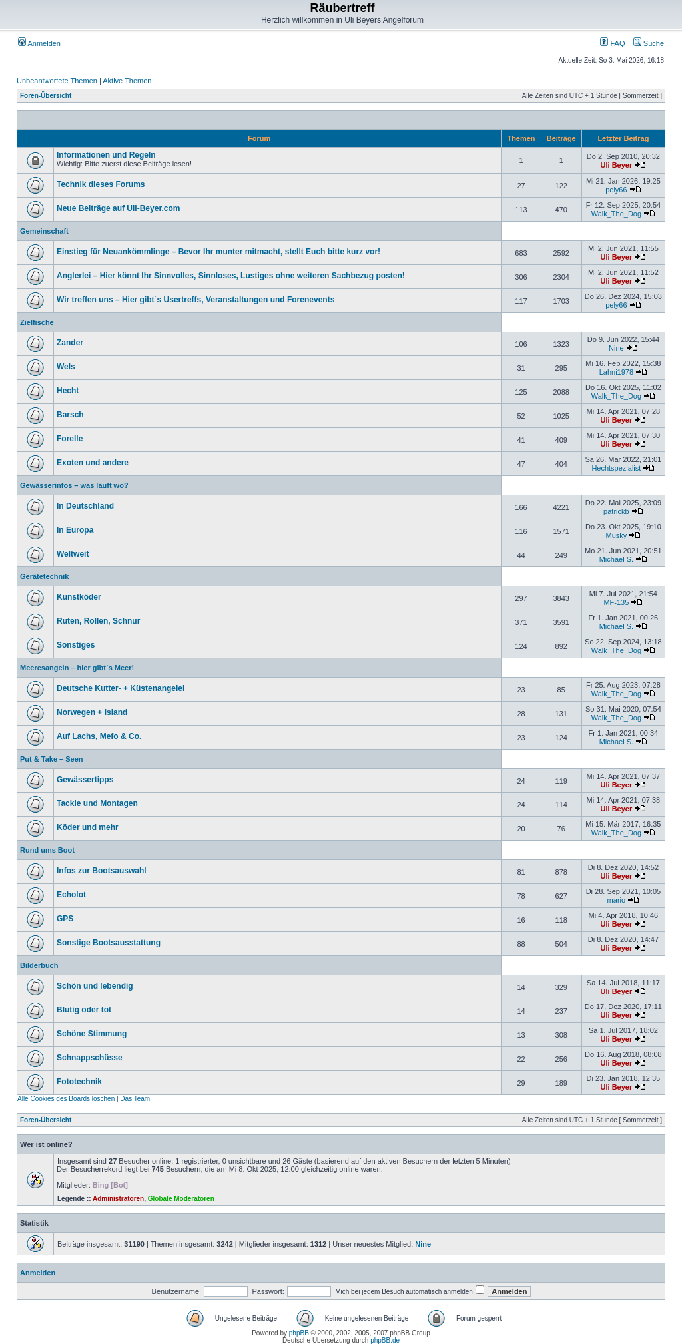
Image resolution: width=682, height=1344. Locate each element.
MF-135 (616, 602)
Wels (66, 366)
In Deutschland (85, 506)
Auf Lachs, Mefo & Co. (99, 736)
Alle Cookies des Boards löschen (66, 1098)
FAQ (612, 43)
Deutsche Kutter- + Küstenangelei (120, 688)
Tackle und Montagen (97, 803)
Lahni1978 (616, 372)
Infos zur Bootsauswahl (102, 870)
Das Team (135, 1098)
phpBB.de (385, 1340)
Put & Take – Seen (51, 759)
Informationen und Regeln (106, 155)
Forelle (70, 438)
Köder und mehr (88, 827)
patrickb (616, 511)
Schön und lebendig (95, 986)
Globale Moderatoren (181, 1198)
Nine (616, 348)
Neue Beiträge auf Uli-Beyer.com (118, 208)
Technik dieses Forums (101, 184)
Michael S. (616, 559)
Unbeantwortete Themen (57, 81)
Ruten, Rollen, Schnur (98, 621)
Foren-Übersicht (45, 95)
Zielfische (37, 322)
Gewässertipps (85, 779)
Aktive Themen (127, 81)
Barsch (70, 414)
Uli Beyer (617, 165)
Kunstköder (79, 597)
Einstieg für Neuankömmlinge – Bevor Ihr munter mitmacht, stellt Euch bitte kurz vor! (218, 251)
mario (616, 900)
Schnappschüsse (90, 1057)
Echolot (71, 894)
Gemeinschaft (44, 231)
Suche (648, 43)
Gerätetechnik (44, 576)
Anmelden (39, 43)
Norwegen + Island (92, 712)
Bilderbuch (39, 965)
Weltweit (73, 554)
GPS (65, 918)
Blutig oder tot (84, 1009)
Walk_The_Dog (616, 214)
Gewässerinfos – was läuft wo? (74, 485)
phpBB (299, 1333)
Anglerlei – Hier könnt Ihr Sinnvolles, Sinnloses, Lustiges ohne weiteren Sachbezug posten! (231, 275)
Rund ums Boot (47, 850)
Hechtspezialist (616, 468)
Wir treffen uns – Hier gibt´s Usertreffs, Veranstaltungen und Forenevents (195, 299)
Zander (70, 342)
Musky (616, 535)
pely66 (616, 190)
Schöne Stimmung (92, 1033)
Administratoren (118, 1198)
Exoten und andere (93, 462)
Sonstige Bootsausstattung (109, 942)
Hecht (68, 390)
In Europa (75, 530)
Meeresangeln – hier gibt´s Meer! (77, 668)
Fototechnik (79, 1081)
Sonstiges (76, 645)
